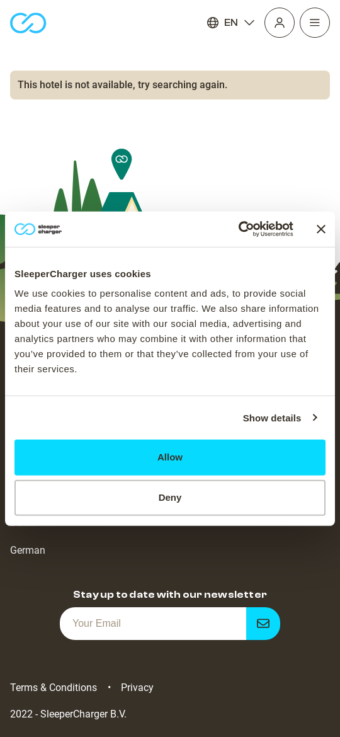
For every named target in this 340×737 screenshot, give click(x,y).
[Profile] (279, 23)
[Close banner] (321, 229)
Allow (170, 457)
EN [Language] (231, 22)
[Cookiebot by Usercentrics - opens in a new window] (238, 229)
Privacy (137, 688)
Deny (170, 497)
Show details (272, 417)
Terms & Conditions (53, 688)
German (27, 550)
